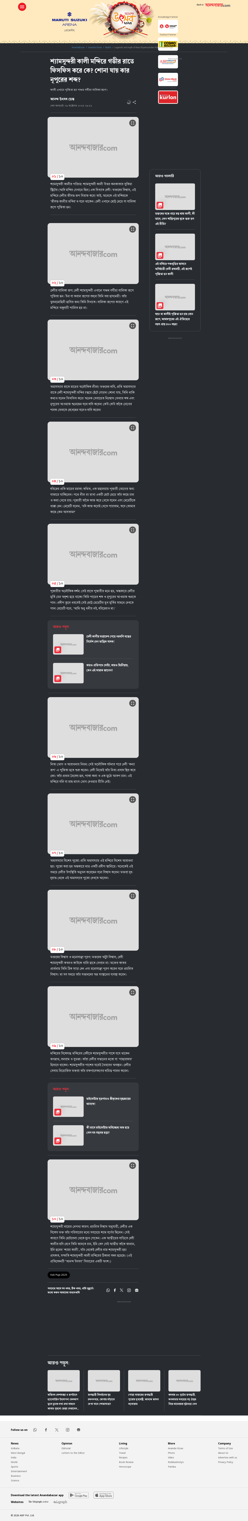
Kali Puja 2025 (58, 1274)
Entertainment (19, 1471)
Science (15, 1480)
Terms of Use (225, 1448)
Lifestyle (123, 1448)
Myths (108, 47)
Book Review (126, 1462)
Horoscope (125, 1466)
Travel (122, 1452)
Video (171, 1457)
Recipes (123, 1457)
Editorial (66, 1448)
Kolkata (15, 1448)
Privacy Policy (225, 1462)
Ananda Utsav (95, 47)
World (14, 1462)
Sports (14, 1466)
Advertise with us (227, 1457)
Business (16, 1475)
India (13, 1457)
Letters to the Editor (73, 1452)
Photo (171, 1452)
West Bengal (18, 1452)
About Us (223, 1452)
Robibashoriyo (176, 1462)
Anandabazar (78, 47)
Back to (200, 5)
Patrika (172, 1466)
